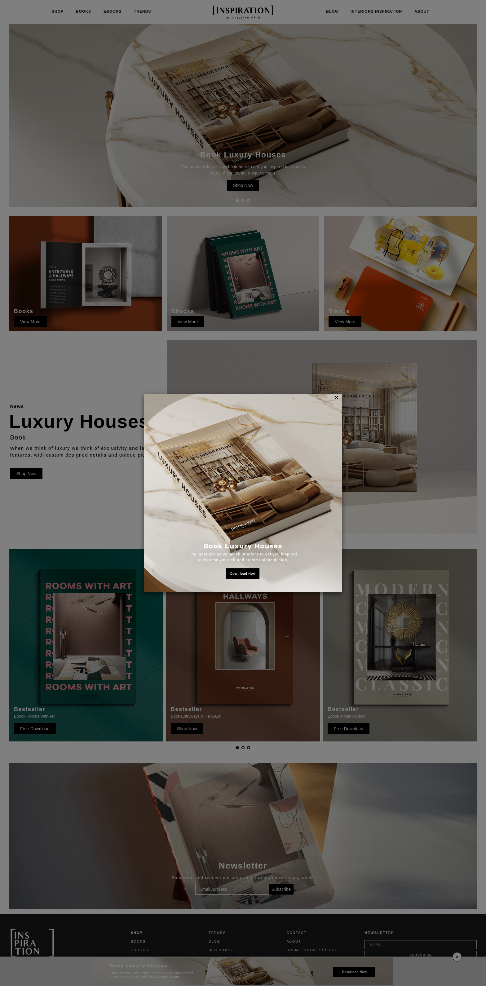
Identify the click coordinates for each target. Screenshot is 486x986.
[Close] (336, 397)
